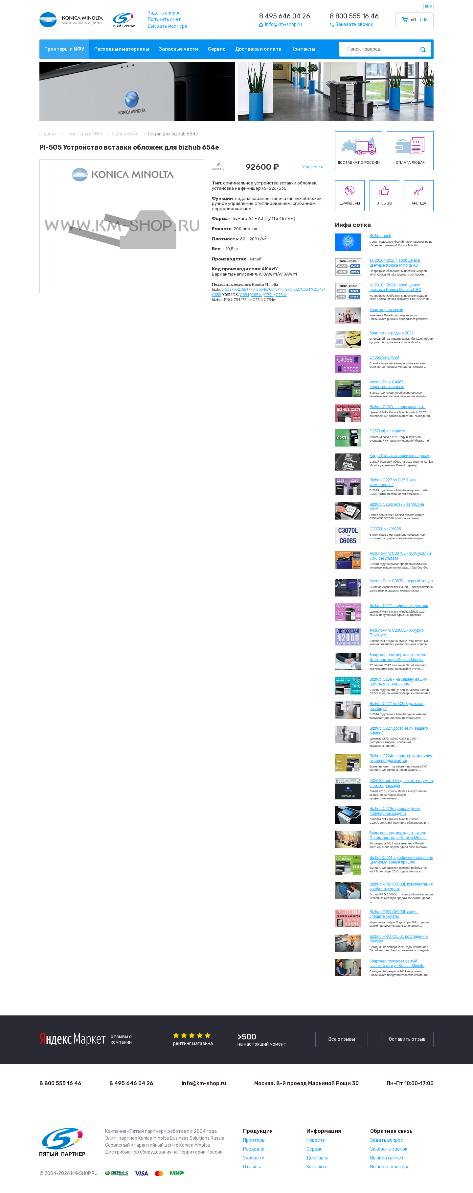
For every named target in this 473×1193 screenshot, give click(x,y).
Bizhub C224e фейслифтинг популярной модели (395, 811)
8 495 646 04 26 (284, 16)
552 (228, 289)
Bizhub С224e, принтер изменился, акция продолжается (401, 758)
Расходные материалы (121, 49)
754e (284, 289)
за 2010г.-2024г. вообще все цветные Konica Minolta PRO (395, 287)
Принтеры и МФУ (64, 49)
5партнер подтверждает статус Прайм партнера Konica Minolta (398, 835)
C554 (305, 289)
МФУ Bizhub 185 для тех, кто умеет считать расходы (401, 783)
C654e (256, 294)
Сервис (216, 49)
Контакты (303, 49)
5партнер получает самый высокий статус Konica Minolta (397, 963)
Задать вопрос (164, 13)
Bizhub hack (380, 235)
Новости (316, 1140)
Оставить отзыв (407, 1039)
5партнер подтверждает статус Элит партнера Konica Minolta (398, 657)
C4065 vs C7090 (384, 357)
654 (245, 289)
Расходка (253, 1149)
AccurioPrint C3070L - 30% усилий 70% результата (400, 555)
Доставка (317, 1158)
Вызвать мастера (167, 26)
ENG (428, 7)
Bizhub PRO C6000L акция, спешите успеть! (394, 914)
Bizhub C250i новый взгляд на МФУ (397, 506)
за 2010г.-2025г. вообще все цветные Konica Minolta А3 (395, 262)
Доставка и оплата (258, 49)
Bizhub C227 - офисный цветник (399, 605)
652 (237, 289)
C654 (244, 294)
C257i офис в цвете (387, 431)
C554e (318, 289)
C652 (216, 294)
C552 (294, 289)
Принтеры (254, 1140)
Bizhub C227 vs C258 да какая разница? (397, 706)
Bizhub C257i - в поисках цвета (398, 406)
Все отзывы (341, 1039)
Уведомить (312, 166)
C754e (281, 294)
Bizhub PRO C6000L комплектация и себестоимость (401, 886)
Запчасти (253, 1158)
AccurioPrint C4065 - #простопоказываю (388, 384)
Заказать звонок (388, 1149)
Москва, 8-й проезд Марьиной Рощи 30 (306, 1083)
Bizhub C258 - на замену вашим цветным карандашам (399, 681)
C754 (269, 294)
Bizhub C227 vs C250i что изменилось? (393, 482)
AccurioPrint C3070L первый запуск (401, 581)
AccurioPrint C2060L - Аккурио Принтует (397, 632)
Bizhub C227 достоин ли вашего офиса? (399, 730)
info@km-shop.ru (204, 1083)
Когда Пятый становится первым (400, 455)
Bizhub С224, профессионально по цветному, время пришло (401, 859)
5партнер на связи (386, 309)
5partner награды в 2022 (392, 333)
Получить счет (164, 19)
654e (273, 289)
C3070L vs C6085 (385, 529)
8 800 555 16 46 (354, 16)
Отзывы (252, 1167)
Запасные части (178, 49)
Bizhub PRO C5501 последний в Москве (399, 938)
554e (263, 289)
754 (253, 289)
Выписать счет (387, 1158)
